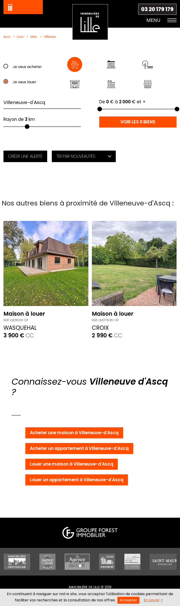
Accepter (128, 600)
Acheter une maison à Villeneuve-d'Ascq (74, 433)
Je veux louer (24, 82)
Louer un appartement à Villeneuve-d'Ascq (76, 480)
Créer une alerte (25, 156)
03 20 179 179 (157, 9)
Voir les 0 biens (137, 122)
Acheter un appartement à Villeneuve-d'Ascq (79, 448)
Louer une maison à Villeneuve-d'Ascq (71, 464)
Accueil (6, 37)
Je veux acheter (27, 66)
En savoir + (153, 600)
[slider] (27, 126)
